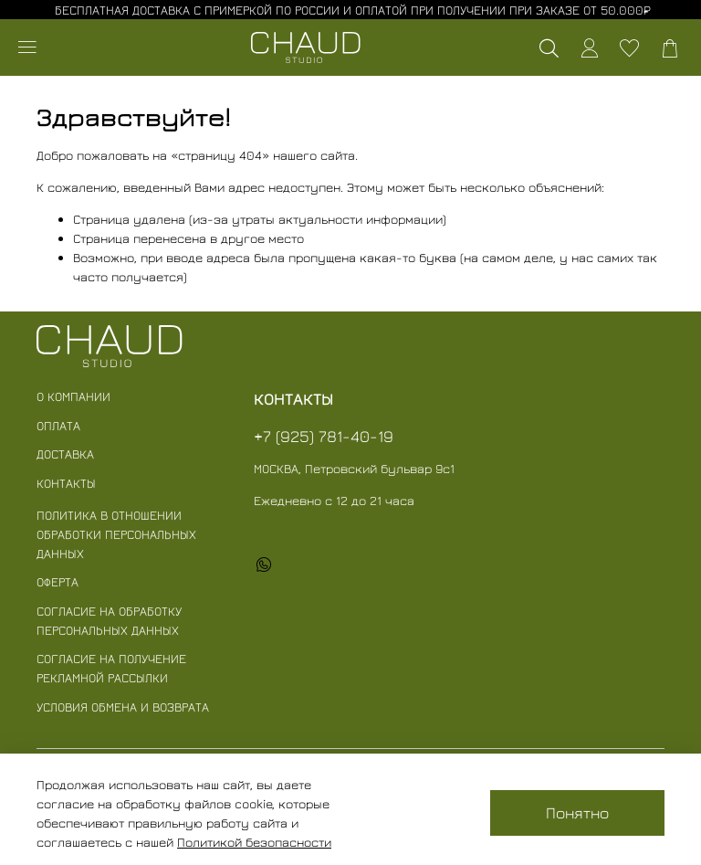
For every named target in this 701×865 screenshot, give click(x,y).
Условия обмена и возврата (123, 706)
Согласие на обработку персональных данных (109, 620)
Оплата (58, 425)
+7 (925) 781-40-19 (323, 436)
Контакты (66, 483)
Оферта (57, 581)
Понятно (577, 812)
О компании (73, 396)
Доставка (65, 453)
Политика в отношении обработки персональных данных (116, 534)
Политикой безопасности (254, 841)
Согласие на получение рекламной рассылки (111, 667)
